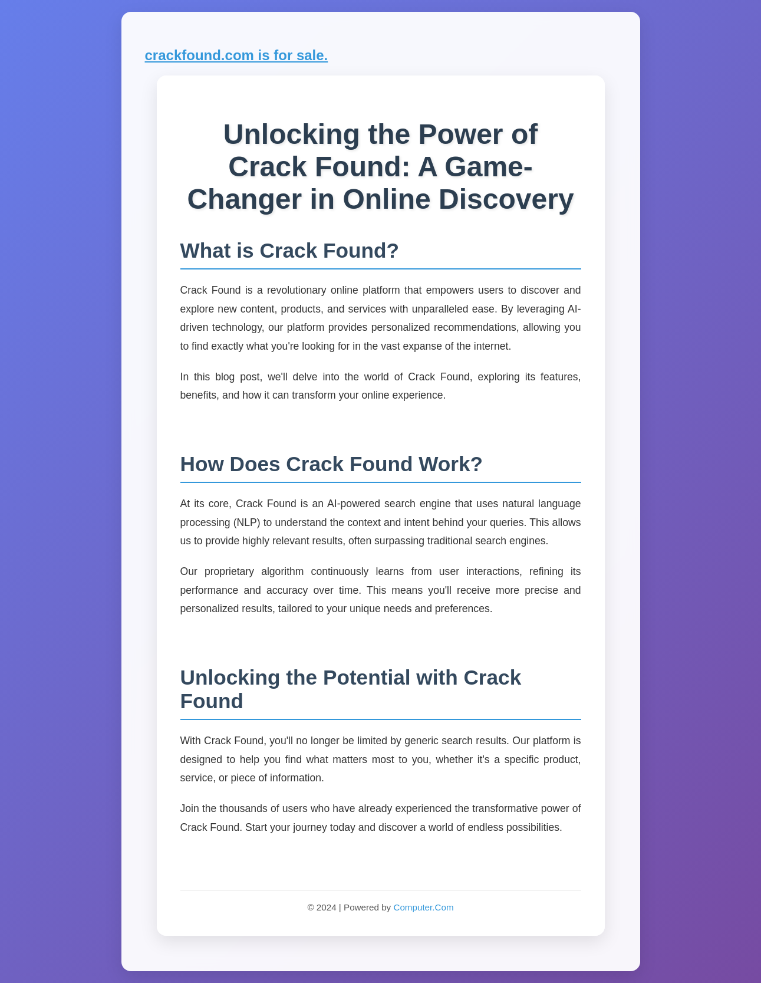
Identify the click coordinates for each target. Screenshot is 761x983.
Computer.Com (423, 907)
